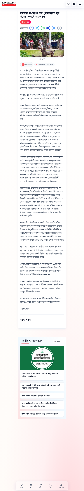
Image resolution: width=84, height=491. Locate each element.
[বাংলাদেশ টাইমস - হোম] (9, 4)
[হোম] (22, 486)
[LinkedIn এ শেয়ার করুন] (48, 28)
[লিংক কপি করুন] (59, 28)
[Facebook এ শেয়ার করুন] (31, 28)
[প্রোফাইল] (61, 486)
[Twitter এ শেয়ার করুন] (37, 28)
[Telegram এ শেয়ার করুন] (54, 28)
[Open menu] (79, 4)
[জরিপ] (40, 486)
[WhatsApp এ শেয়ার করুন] (43, 28)
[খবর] (31, 486)
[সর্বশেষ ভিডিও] (68, 4)
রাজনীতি (25, 22)
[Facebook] (74, 4)
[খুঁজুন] (50, 486)
